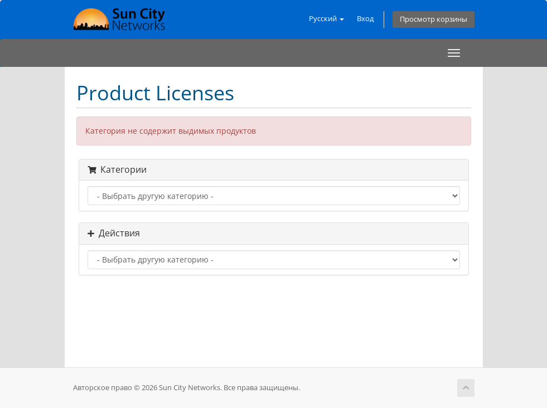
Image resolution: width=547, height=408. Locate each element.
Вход (365, 18)
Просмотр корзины (433, 19)
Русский (326, 18)
